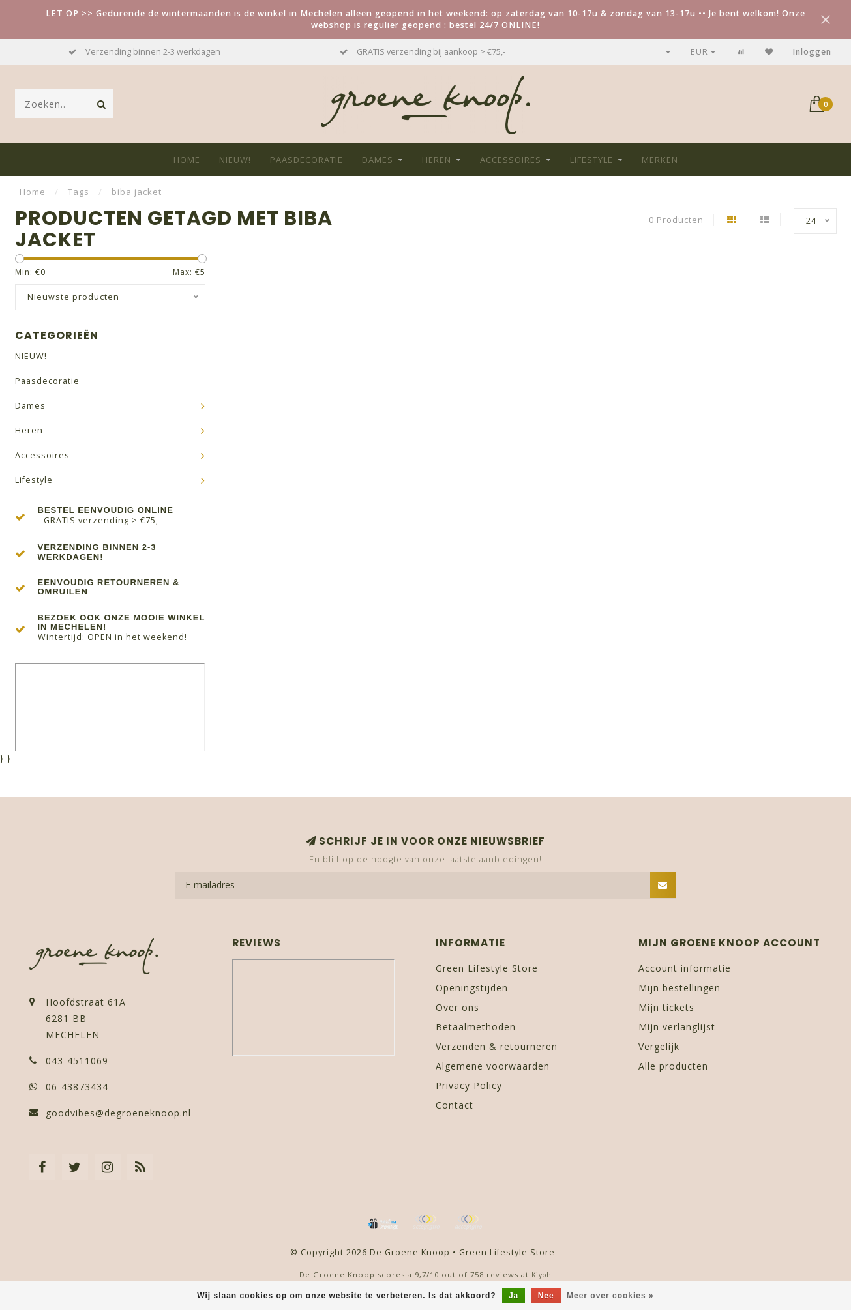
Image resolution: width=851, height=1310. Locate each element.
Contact (454, 1105)
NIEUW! (235, 160)
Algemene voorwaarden (493, 1066)
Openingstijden (472, 988)
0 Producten (676, 220)
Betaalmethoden (476, 1027)
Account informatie (684, 968)
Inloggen (812, 51)
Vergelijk (658, 1046)
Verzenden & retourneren (497, 1046)
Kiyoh (541, 1274)
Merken (660, 160)
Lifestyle (591, 160)
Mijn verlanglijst (676, 1027)
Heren (436, 160)
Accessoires (510, 160)
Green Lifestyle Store (487, 968)
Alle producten (673, 1066)
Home (186, 160)
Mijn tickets (666, 1007)
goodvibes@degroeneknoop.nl (118, 1113)
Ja (513, 1295)
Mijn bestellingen (679, 988)
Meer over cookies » (610, 1295)
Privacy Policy (469, 1085)
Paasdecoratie (306, 160)
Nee (546, 1295)
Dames (377, 160)
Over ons (457, 1007)
